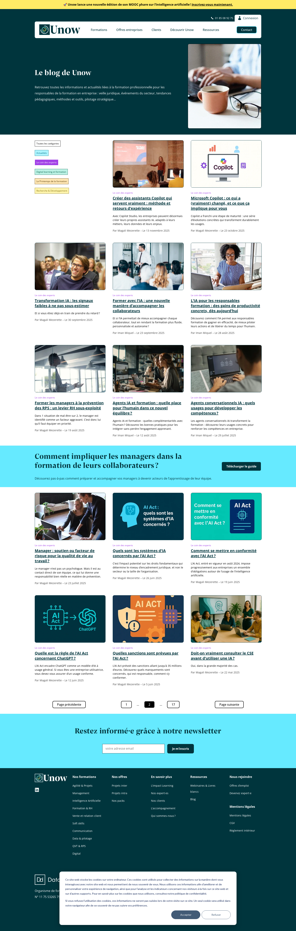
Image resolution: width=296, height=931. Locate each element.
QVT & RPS (79, 846)
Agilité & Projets (82, 785)
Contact (246, 30)
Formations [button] (99, 30)
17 (176, 705)
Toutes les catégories (47, 143)
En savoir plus (161, 777)
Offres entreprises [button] (129, 30)
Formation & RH (82, 808)
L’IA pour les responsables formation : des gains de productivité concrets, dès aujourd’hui (225, 305)
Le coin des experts (46, 162)
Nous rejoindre (241, 777)
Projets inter (119, 785)
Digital (76, 853)
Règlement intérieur (242, 830)
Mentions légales (242, 807)
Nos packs (118, 800)
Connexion (248, 18)
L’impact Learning (162, 785)
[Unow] (59, 29)
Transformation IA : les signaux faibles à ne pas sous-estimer (64, 303)
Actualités (41, 153)
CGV (232, 823)
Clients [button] (156, 30)
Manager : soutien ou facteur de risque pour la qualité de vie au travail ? (65, 555)
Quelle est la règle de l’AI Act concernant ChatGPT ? (61, 656)
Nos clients (158, 800)
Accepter (185, 914)
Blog (193, 799)
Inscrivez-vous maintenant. (148, 4)
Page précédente (69, 704)
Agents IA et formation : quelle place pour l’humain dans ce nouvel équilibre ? (147, 408)
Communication (82, 831)
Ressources (198, 777)
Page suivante (229, 704)
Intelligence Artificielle (86, 800)
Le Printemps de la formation (51, 181)
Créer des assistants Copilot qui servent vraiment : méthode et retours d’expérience (142, 203)
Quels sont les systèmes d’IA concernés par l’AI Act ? (139, 553)
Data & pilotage (82, 838)
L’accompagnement (163, 808)
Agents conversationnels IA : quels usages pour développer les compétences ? (223, 408)
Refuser (216, 914)
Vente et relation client (86, 816)
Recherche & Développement (51, 190)
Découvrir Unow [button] (182, 30)
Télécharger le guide (241, 466)
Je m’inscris (180, 749)
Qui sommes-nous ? (163, 816)
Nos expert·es (159, 793)
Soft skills (78, 823)
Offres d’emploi (239, 785)
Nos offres (119, 777)
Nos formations (84, 777)
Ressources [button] (211, 30)
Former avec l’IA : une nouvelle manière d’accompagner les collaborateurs (141, 305)
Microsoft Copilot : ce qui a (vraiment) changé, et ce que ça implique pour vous (220, 203)
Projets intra (119, 793)
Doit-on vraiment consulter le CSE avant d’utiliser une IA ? (222, 656)
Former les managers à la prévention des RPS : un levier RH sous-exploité (69, 405)
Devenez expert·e (240, 793)
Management (80, 793)
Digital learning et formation (51, 171)
